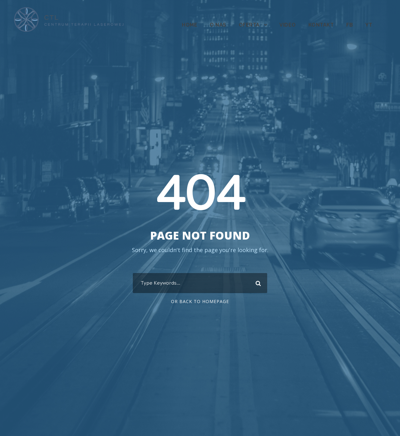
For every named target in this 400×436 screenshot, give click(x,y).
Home (189, 25)
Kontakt (321, 25)
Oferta (249, 25)
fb (349, 25)
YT (369, 25)
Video (287, 25)
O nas (217, 25)
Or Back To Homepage (200, 301)
